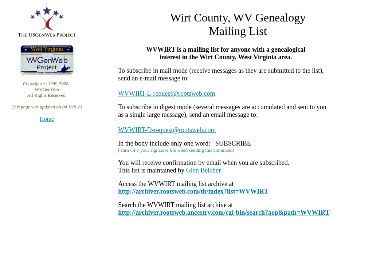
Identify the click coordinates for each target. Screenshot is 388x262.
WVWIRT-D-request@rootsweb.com (167, 130)
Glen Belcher (203, 170)
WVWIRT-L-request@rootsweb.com (166, 93)
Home (47, 119)
